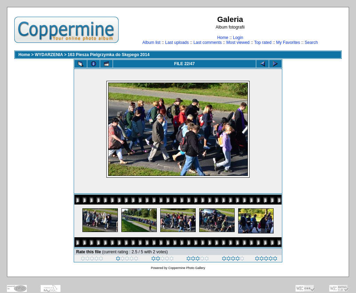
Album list (152, 42)
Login (238, 37)
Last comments (207, 42)
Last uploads (177, 42)
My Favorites (288, 42)
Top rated (263, 42)
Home (222, 37)
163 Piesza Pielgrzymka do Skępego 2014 (108, 54)
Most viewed (238, 42)
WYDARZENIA (49, 54)
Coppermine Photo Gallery (186, 268)
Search (311, 42)
